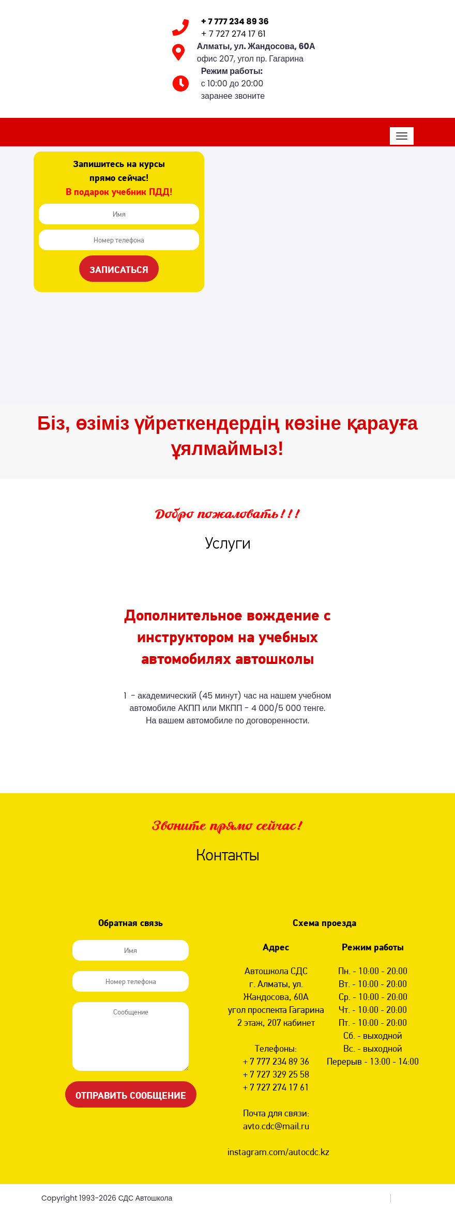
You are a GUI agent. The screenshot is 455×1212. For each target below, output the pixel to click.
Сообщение (130, 1036)
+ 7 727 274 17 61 (233, 34)
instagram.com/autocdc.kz (278, 1151)
